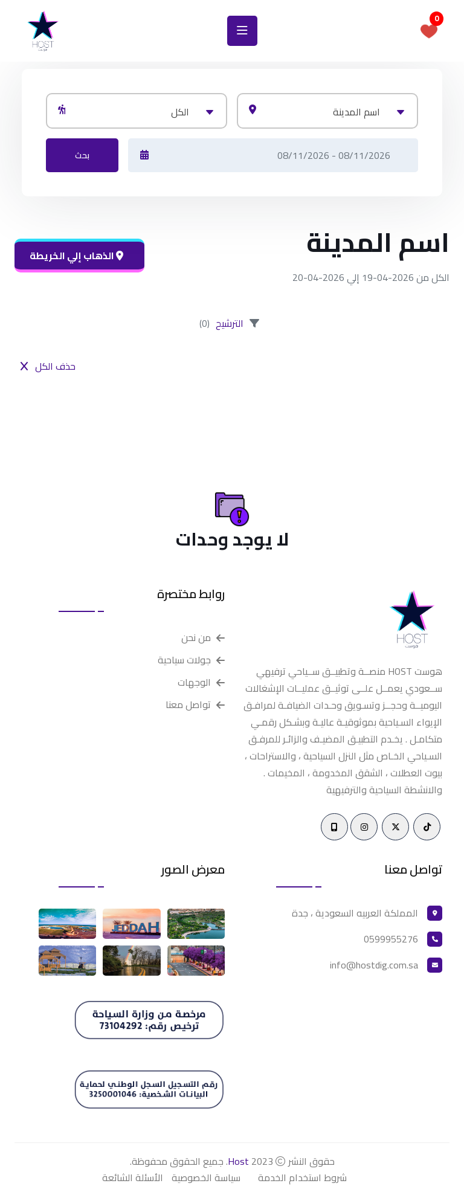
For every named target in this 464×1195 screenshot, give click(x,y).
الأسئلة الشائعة (132, 1177)
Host (238, 1161)
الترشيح (229, 323)
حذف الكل (48, 366)
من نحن (196, 637)
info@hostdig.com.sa (374, 964)
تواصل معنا (188, 704)
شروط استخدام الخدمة (302, 1177)
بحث (82, 155)
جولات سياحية (184, 660)
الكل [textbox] (180, 112)
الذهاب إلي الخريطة (76, 255)
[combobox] (327, 111)
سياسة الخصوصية (206, 1177)
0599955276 (391, 938)
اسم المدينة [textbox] (356, 112)
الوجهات (194, 682)
